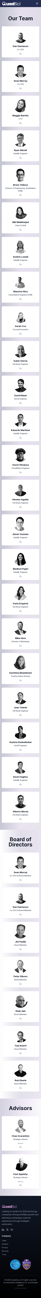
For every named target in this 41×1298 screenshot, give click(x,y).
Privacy (5, 1247)
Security (5, 1251)
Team (4, 1240)
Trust (4, 1254)
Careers (5, 1244)
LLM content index (20, 1288)
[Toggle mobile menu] (37, 3)
